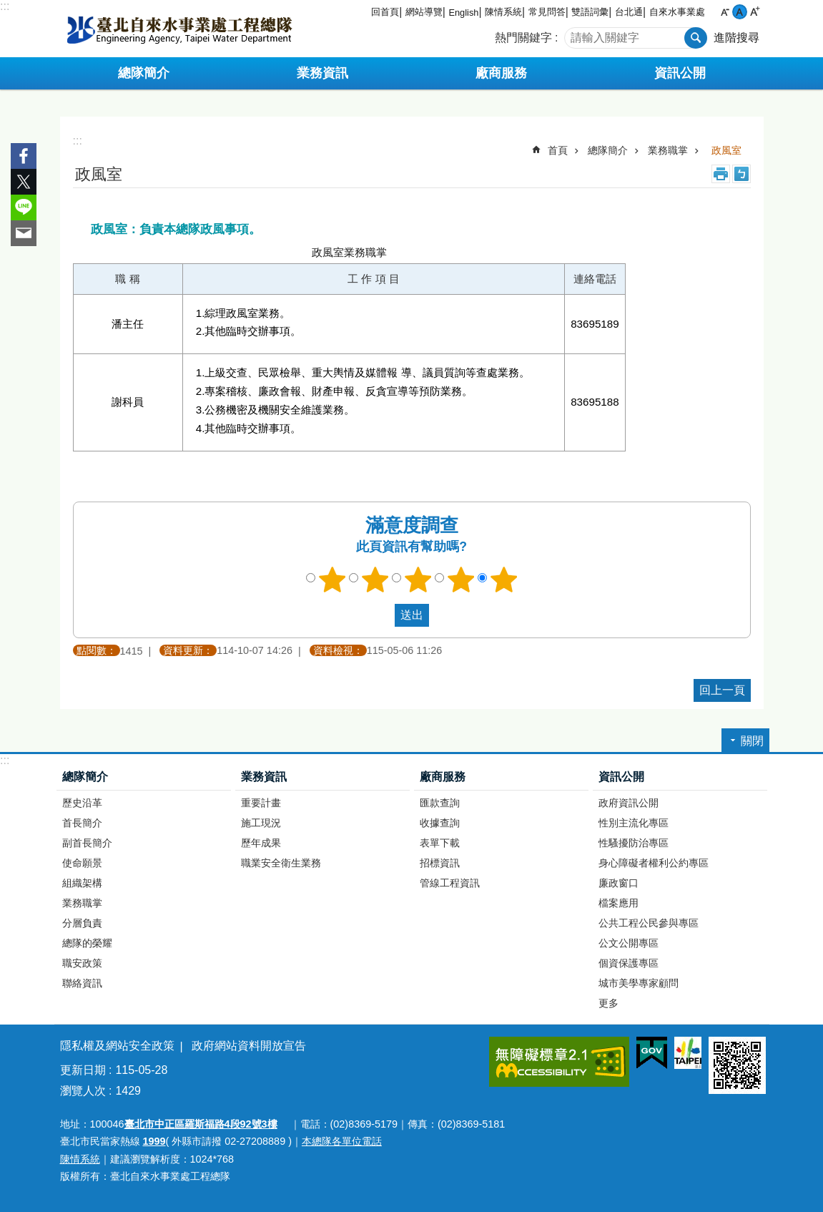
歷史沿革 (82, 802)
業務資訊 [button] (322, 73)
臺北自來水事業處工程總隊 (179, 28)
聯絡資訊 (82, 983)
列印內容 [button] (720, 174)
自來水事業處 (677, 11)
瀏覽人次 (83, 1091)
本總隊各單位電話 (342, 1141)
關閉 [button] (752, 741)
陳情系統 (503, 11)
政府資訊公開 (628, 802)
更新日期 (83, 1070)
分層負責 (82, 923)
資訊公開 (621, 777)
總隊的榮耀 (87, 943)
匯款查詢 (440, 802)
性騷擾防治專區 (633, 843)
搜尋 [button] (695, 38)
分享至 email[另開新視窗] (23, 233)
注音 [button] (741, 174)
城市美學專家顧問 (638, 983)
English (463, 12)
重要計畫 (261, 802)
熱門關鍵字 (523, 37)
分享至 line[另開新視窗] (23, 207)
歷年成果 (261, 843)
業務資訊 (264, 777)
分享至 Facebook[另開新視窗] (23, 156)
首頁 (558, 150)
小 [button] (724, 11)
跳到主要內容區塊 (7, 7)
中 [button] (739, 11)
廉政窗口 (618, 883)
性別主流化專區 (633, 823)
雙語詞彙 (589, 11)
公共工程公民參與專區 (648, 923)
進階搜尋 (736, 37)
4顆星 (460, 579)
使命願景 (82, 863)
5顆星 (503, 579)
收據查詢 (440, 823)
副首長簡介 (87, 843)
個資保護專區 (628, 963)
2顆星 (374, 579)
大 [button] (754, 11)
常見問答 (547, 11)
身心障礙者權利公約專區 (653, 863)
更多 (608, 1003)
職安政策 (82, 963)
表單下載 (440, 843)
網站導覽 (424, 11)
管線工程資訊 (450, 883)
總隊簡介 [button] (143, 73)
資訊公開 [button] (680, 73)
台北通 (629, 11)
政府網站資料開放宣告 (249, 1046)
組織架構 (82, 883)
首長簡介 (82, 823)
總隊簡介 (608, 150)
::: (4, 6)
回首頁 (385, 11)
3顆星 (417, 579)
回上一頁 (722, 690)
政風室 (726, 150)
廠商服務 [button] (501, 73)
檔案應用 (618, 903)
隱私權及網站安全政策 (117, 1046)
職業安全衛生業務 (281, 863)
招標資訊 (440, 863)
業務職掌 (668, 150)
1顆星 (331, 579)
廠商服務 (442, 777)
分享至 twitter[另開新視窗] (23, 182)
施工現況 (261, 823)
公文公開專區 (628, 943)
